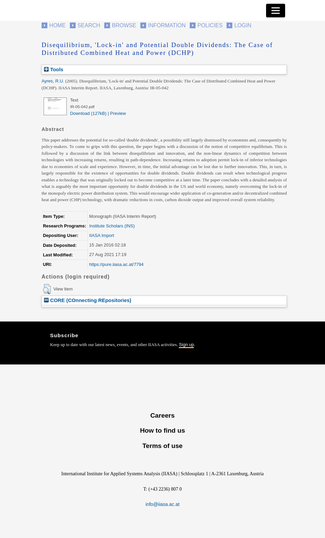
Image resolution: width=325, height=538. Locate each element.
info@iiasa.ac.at (162, 504)
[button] (47, 289)
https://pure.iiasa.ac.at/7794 (116, 264)
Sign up (186, 344)
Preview (118, 113)
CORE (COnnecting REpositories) (87, 300)
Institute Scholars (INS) (112, 225)
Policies (210, 25)
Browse (124, 25)
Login (242, 25)
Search (88, 25)
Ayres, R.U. (53, 81)
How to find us (162, 430)
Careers (162, 415)
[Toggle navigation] (275, 10)
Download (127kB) (88, 113)
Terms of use (162, 445)
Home (57, 25)
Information (167, 25)
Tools (53, 69)
